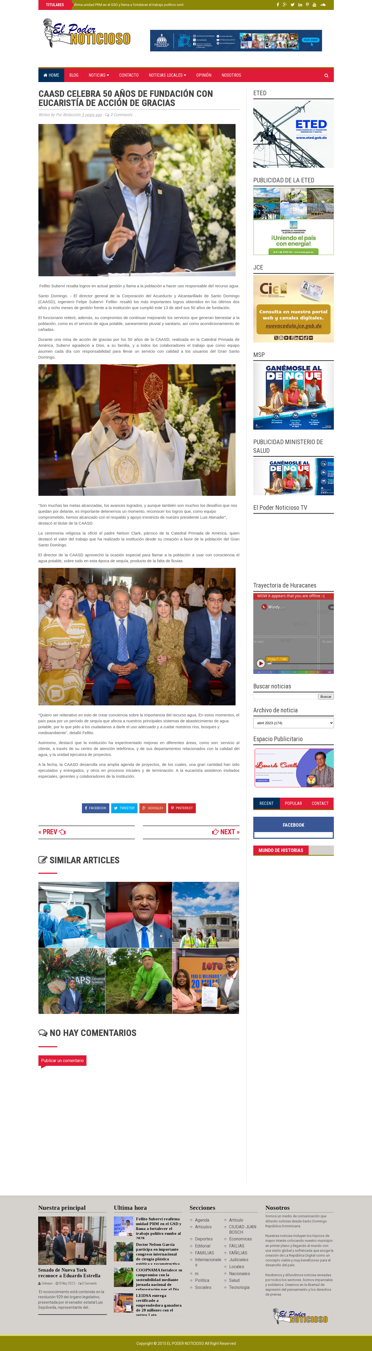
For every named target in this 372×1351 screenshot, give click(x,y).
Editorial (202, 1246)
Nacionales (239, 1273)
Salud (234, 1280)
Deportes (204, 1239)
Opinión (203, 75)
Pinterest (182, 808)
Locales (236, 1266)
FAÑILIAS (238, 1252)
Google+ (152, 808)
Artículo (236, 1220)
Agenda (202, 1220)
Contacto (129, 75)
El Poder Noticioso (186, 1343)
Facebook (95, 808)
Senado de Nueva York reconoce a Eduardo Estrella (69, 1272)
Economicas (240, 1239)
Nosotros (231, 75)
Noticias (99, 75)
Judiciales (238, 1259)
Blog (73, 75)
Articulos (203, 1226)
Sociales (203, 1287)
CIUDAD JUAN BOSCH (242, 1229)
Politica (202, 1280)
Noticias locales (167, 75)
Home (51, 75)
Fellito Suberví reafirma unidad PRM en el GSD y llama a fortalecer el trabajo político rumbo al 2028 (122, 5)
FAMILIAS (204, 1252)
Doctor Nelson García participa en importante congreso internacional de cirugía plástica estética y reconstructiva (158, 1254)
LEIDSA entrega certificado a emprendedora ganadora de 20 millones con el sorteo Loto (159, 1305)
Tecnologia (239, 1287)
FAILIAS (236, 1246)
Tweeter (124, 808)
